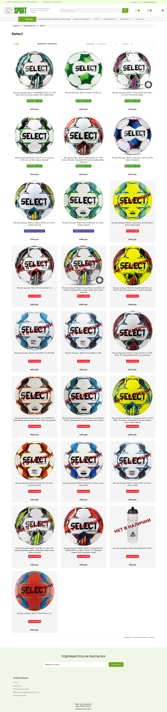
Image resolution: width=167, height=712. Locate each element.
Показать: (125, 44)
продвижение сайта (83, 709)
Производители (19, 695)
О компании (125, 19)
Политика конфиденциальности (26, 692)
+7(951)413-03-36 (149, 2)
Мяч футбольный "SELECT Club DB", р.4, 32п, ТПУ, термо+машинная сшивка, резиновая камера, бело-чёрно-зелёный (34, 550)
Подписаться (116, 664)
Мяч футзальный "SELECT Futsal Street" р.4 (34, 613)
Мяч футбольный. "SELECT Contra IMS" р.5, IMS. (83, 353)
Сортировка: (90, 44)
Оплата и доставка (21, 689)
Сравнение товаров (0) (47, 44)
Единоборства (110, 19)
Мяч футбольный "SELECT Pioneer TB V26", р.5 (83, 93)
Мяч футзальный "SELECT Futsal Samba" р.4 (34, 288)
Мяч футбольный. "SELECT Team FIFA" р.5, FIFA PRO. (34, 353)
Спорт (97, 19)
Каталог (29, 19)
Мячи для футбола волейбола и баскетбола (54, 19)
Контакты (140, 19)
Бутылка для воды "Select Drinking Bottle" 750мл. (132, 548)
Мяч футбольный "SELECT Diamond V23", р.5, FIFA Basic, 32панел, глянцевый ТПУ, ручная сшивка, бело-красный (83, 160)
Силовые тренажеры (82, 19)
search (125, 10)
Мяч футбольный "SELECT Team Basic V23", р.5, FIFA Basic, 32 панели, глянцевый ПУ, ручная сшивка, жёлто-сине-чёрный (132, 420)
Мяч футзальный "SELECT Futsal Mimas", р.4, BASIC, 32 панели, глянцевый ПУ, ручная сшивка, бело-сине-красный (83, 290)
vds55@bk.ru (134, 2)
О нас (15, 683)
